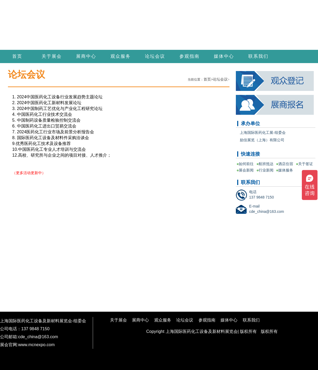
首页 (17, 56)
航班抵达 (266, 164)
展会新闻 (246, 170)
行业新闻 (266, 170)
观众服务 (121, 56)
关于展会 (52, 56)
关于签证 (305, 164)
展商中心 (86, 56)
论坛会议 (155, 56)
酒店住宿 (285, 164)
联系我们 (258, 56)
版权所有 (269, 331)
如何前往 (246, 164)
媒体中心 (224, 56)
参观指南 (189, 56)
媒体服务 (285, 170)
